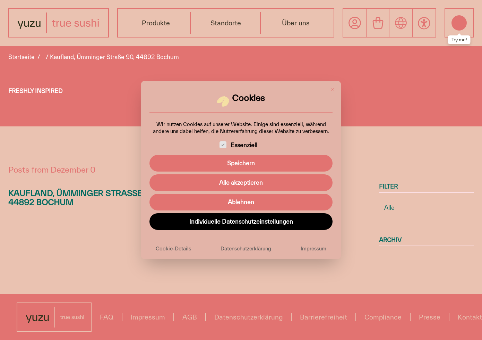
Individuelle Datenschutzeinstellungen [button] (241, 221)
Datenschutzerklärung (246, 248)
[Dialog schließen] (332, 89)
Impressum (313, 248)
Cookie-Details (173, 248)
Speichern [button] (241, 163)
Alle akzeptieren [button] (241, 182)
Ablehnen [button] (241, 202)
